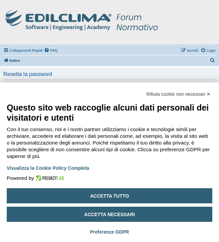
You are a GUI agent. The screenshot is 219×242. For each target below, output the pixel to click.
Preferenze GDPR (109, 232)
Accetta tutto (109, 196)
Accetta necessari (109, 214)
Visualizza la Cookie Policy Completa (48, 168)
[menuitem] (50, 50)
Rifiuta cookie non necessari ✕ (178, 94)
